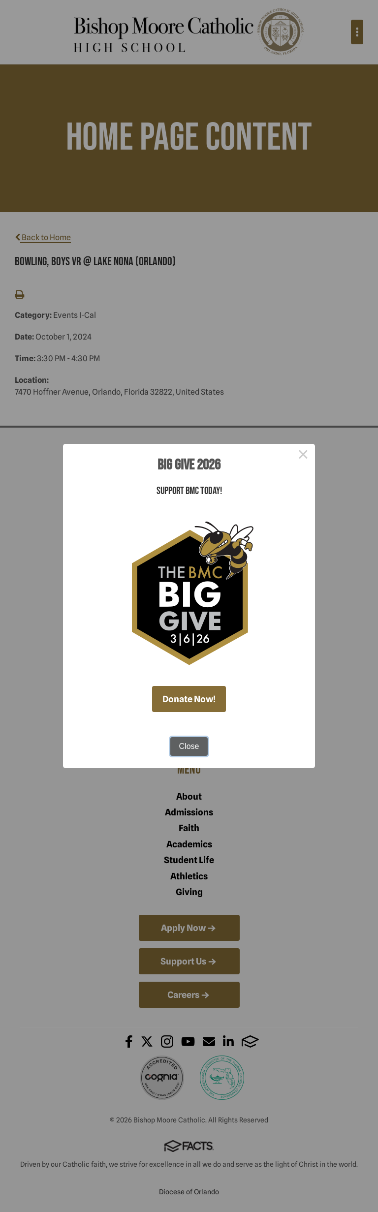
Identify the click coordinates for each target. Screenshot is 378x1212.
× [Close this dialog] (303, 455)
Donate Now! (189, 699)
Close (189, 746)
